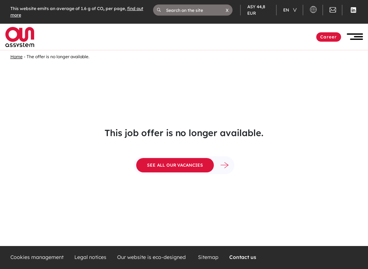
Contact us (242, 257)
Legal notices (90, 257)
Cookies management (37, 257)
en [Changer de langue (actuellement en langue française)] (286, 10)
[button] (227, 10)
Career (328, 37)
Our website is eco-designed (152, 257)
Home (16, 56)
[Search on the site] (196, 10)
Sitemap (208, 257)
